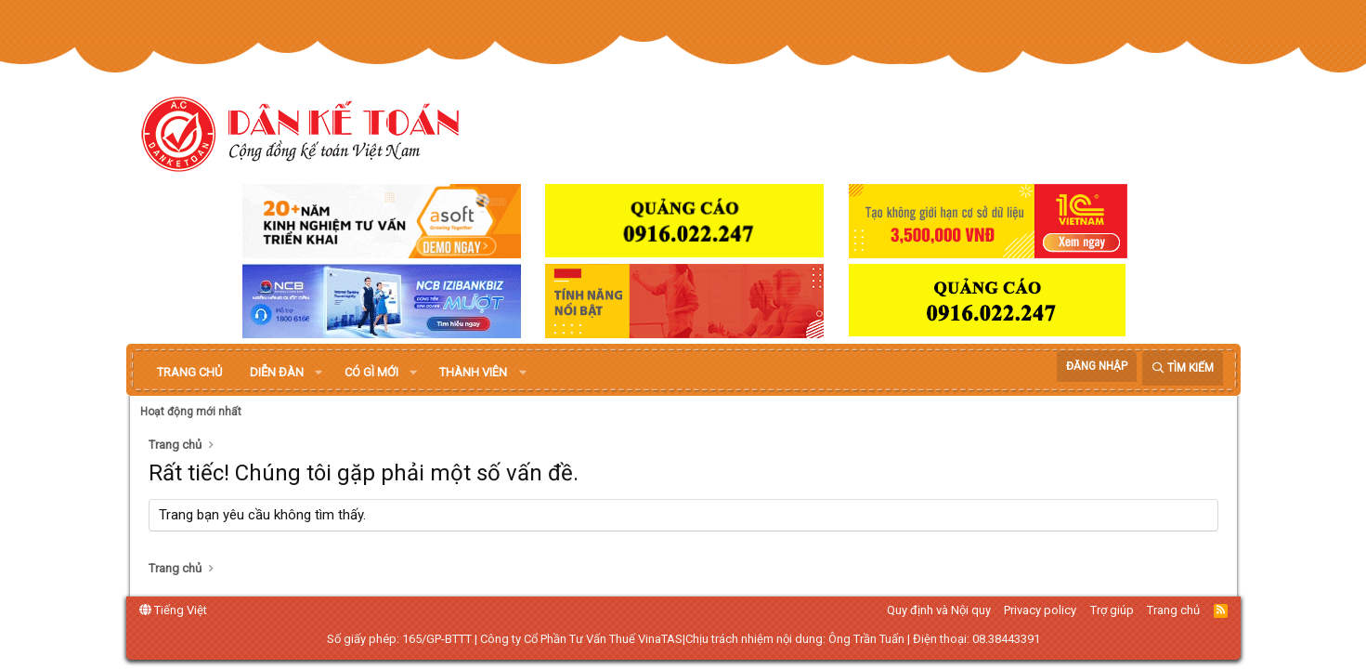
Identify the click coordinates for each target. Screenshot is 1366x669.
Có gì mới (371, 372)
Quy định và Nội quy (939, 610)
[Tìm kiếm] (1182, 368)
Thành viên (473, 372)
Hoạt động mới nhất (190, 411)
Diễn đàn (277, 372)
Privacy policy (1040, 610)
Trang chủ (189, 372)
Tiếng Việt (173, 610)
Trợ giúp (1112, 610)
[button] (318, 372)
